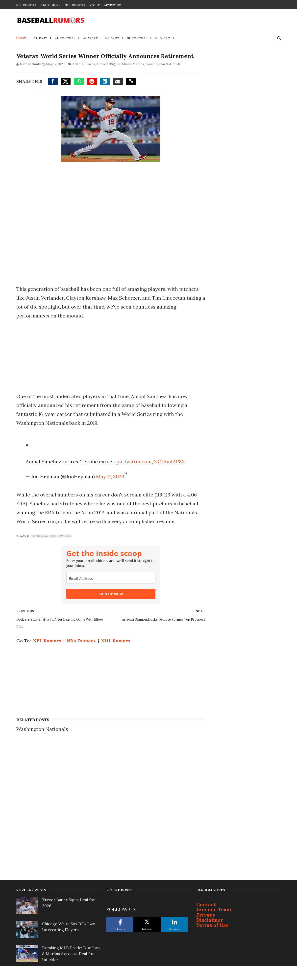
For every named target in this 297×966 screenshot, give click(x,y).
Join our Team (213, 791)
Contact (206, 786)
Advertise (112, 5)
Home (21, 38)
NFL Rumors (26, 5)
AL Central (65, 38)
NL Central (137, 38)
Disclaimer (209, 802)
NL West (162, 38)
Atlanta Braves (83, 74)
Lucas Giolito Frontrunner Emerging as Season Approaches (67, 931)
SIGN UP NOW (106, 612)
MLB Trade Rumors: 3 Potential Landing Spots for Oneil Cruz (68, 883)
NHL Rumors (75, 5)
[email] (106, 596)
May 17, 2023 (109, 486)
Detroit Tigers (108, 74)
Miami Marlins (133, 74)
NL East (112, 38)
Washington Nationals (163, 74)
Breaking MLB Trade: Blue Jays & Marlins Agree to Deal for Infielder (71, 835)
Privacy (206, 796)
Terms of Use (212, 807)
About (94, 5)
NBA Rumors (50, 5)
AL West (90, 38)
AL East (41, 38)
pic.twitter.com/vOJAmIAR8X (150, 471)
